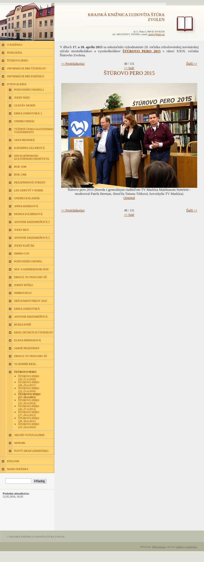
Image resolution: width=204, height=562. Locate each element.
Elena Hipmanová (27, 340)
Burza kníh (22, 324)
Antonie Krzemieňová (31, 316)
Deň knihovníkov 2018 (30, 300)
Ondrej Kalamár (27, 198)
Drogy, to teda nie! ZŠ (30, 356)
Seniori (19, 442)
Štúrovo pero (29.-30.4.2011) (28, 420)
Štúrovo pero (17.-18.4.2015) (29, 396)
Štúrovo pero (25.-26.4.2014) (28, 402)
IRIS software (159, 546)
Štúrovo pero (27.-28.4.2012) (28, 414)
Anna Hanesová (26, 206)
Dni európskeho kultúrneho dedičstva (31, 157)
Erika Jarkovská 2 (28, 113)
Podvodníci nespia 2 (29, 89)
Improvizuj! (23, 292)
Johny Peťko (23, 285)
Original (129, 198)
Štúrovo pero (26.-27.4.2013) (28, 408)
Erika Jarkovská (27, 308)
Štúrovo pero (25, 371)
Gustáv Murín (24, 105)
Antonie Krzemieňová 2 (32, 237)
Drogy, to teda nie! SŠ (30, 277)
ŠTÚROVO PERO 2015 (141, 51)
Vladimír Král (25, 364)
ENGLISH (13, 461)
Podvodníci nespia (28, 261)
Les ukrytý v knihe (28, 190)
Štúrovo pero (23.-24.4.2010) (28, 426)
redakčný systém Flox (186, 546)
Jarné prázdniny (27, 348)
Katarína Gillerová (29, 147)
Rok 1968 (20, 174)
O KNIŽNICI (14, 44)
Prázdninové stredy (29, 182)
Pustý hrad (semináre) (31, 450)
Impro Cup (21, 253)
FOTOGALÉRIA (16, 84)
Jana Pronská (24, 140)
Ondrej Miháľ (24, 121)
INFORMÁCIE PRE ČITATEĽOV (26, 68)
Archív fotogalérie (29, 435)
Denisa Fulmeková (28, 214)
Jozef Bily (21, 229)
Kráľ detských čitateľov (33, 332)
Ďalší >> (191, 63)
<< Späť (129, 68)
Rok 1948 (20, 166)
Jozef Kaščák (24, 245)
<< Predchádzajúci (73, 63)
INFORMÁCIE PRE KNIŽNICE (25, 76)
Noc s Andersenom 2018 (31, 269)
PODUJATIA (14, 52)
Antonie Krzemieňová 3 (32, 221)
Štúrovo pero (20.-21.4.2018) (28, 378)
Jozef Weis (22, 97)
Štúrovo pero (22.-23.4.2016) (28, 390)
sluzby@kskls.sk (156, 34)
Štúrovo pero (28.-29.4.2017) (28, 384)
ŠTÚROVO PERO (17, 60)
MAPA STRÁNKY (18, 469)
